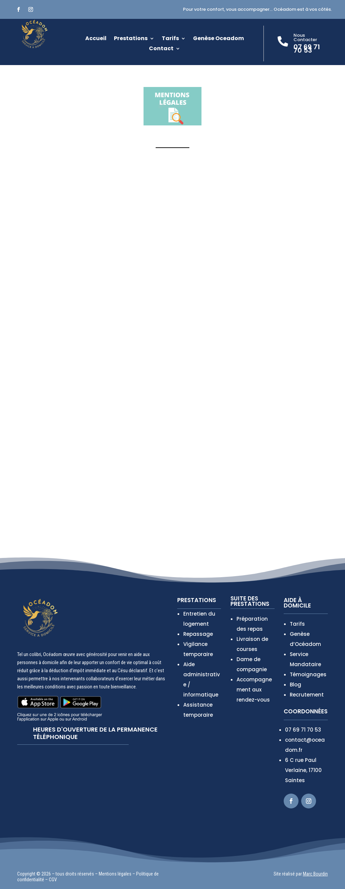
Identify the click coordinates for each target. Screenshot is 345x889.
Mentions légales (115, 874)
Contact (161, 49)
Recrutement (307, 694)
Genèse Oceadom (218, 39)
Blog (295, 684)
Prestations (131, 39)
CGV (53, 879)
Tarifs (170, 39)
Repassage (198, 634)
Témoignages (308, 674)
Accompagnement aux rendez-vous (254, 689)
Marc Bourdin (315, 874)
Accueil (95, 39)
